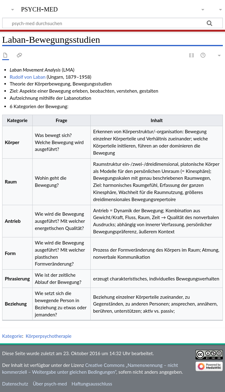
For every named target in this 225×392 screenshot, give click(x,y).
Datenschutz (15, 383)
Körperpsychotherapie (49, 336)
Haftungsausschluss (92, 383)
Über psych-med (50, 383)
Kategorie (12, 336)
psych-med (39, 8)
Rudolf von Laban (27, 77)
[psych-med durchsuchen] (112, 23)
